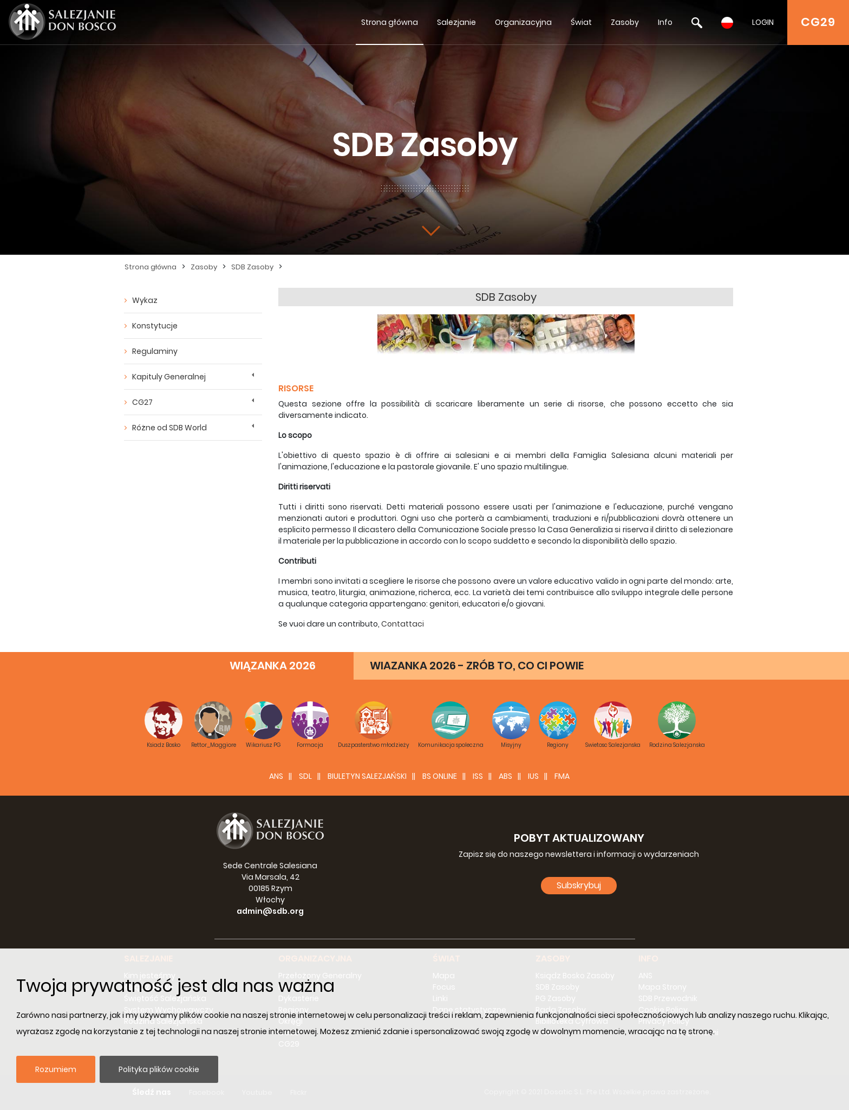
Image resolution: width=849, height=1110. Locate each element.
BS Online (439, 776)
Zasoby (625, 22)
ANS (276, 776)
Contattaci (402, 623)
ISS (478, 776)
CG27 (142, 402)
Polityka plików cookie (159, 1069)
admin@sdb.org (270, 911)
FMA (562, 776)
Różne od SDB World (169, 427)
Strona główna (389, 22)
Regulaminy (155, 351)
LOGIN (763, 22)
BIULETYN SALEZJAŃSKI (367, 776)
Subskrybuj (579, 885)
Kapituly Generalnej (169, 376)
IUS (533, 776)
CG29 (818, 22)
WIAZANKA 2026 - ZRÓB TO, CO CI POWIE (477, 665)
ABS (505, 776)
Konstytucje (155, 325)
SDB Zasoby (252, 267)
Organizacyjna (523, 22)
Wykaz (145, 300)
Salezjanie (456, 22)
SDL (305, 776)
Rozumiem (55, 1069)
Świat (581, 22)
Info (665, 22)
